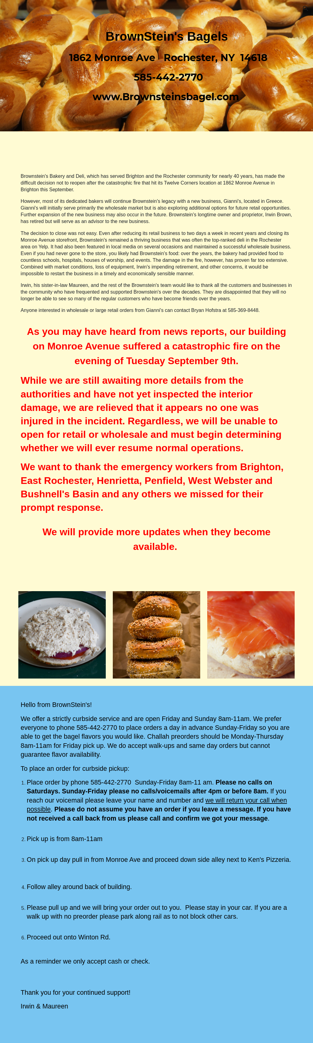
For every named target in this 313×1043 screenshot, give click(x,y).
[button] (305, 8)
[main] (168, 66)
